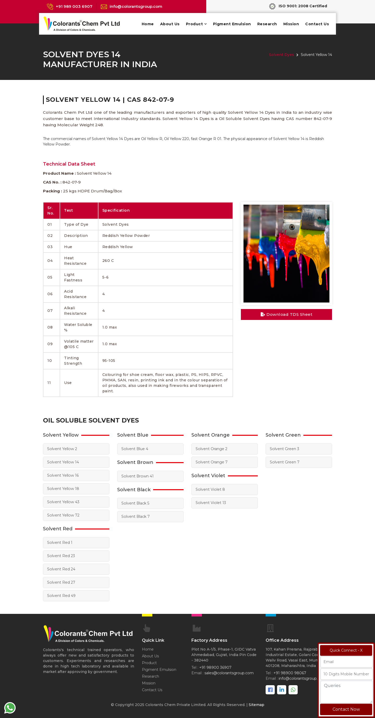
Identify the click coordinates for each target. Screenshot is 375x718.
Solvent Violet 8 (210, 489)
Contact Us (317, 24)
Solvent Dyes (281, 54)
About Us (170, 24)
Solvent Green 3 (284, 448)
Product (194, 24)
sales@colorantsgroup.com (229, 673)
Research (267, 24)
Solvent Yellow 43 (63, 502)
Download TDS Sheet (286, 314)
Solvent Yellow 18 (63, 488)
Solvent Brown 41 (137, 476)
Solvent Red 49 (61, 595)
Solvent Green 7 (284, 462)
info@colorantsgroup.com (136, 6)
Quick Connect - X (346, 650)
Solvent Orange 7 (211, 462)
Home (148, 24)
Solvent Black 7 (135, 516)
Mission (291, 24)
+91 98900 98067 (289, 673)
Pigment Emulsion (232, 24)
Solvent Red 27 (61, 582)
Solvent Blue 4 (134, 448)
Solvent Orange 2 (211, 448)
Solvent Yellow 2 (62, 448)
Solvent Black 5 (135, 503)
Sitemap (256, 704)
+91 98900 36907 (215, 667)
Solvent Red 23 (61, 555)
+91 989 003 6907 (74, 6)
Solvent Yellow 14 (62, 462)
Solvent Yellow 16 (62, 475)
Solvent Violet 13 (211, 502)
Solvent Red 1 (59, 542)
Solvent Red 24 (61, 569)
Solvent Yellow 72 (63, 515)
